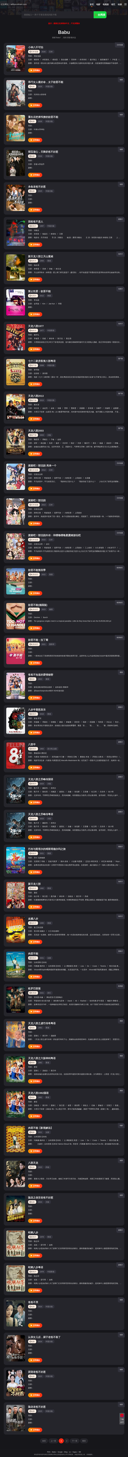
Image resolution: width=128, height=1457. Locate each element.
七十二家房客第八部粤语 (42, 361)
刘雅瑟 (53, 792)
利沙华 (117, 722)
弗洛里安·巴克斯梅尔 (54, 997)
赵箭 (59, 439)
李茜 (60, 304)
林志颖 (43, 443)
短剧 (121, 80)
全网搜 (100, 14)
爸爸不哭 (33, 1302)
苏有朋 (90, 408)
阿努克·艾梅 (72, 757)
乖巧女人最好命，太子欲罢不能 (45, 82)
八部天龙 (33, 1162)
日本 (51, 52)
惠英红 (61, 792)
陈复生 (117, 1105)
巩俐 (44, 269)
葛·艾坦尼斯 (38, 927)
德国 (51, 609)
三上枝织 (88, 548)
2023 (44, 609)
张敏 (50, 269)
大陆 (49, 435)
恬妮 (44, 338)
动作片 (120, 254)
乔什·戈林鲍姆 (39, 858)
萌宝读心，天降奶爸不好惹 (43, 151)
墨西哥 (51, 644)
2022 (44, 574)
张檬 (59, 408)
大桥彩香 (68, 478)
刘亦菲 (65, 443)
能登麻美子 (104, 60)
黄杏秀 (77, 1105)
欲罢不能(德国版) (37, 605)
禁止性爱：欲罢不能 (39, 291)
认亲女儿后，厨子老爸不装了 (44, 1337)
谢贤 (69, 1105)
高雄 (86, 896)
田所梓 (73, 60)
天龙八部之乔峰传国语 (40, 779)
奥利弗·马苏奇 (58, 1001)
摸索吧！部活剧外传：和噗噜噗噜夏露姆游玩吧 (54, 535)
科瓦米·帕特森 (106, 861)
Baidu (54, 1452)
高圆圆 (82, 408)
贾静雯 (73, 408)
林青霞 (36, 269)
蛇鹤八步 (33, 1232)
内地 (47, 1167)
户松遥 (114, 60)
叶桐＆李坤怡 (39, 129)
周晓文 (45, 439)
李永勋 (36, 300)
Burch (45, 617)
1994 (42, 261)
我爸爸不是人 (35, 221)
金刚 (50, 1245)
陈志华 (36, 1241)
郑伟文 (53, 788)
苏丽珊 (92, 722)
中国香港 (50, 330)
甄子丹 (36, 788)
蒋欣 (94, 443)
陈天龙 (60, 338)
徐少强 (36, 896)
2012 (42, 296)
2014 (44, 470)
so (70, 1452)
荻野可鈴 (57, 478)
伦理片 (120, 289)
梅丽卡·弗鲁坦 (112, 1001)
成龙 (35, 1245)
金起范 (45, 408)
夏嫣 (61, 722)
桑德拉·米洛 (84, 757)
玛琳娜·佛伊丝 (39, 966)
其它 (49, 993)
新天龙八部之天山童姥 (40, 256)
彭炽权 (36, 373)
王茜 (61, 234)
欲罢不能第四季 (37, 570)
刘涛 (79, 443)
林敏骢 (68, 722)
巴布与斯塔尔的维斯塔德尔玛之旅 (47, 849)
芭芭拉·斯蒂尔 (112, 757)
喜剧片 (120, 846)
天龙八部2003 (36, 430)
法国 (49, 958)
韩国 (49, 296)
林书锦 (36, 370)
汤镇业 (70, 896)
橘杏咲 (36, 60)
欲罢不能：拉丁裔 (38, 640)
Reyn (118, 861)
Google (60, 1452)
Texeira (103, 966)
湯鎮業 (53, 1036)
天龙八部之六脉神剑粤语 (42, 1058)
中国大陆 (49, 86)
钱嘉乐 (45, 234)
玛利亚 (100, 722)
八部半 (32, 744)
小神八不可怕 (35, 47)
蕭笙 (35, 893)
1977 (42, 330)
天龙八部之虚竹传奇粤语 (42, 1023)
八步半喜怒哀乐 (37, 709)
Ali (76, 1001)
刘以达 (109, 722)
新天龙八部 (34, 884)
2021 (44, 644)
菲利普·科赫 (38, 997)
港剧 (121, 1021)
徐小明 (111, 792)
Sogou (74, 1452)
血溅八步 (33, 918)
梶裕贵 (55, 60)
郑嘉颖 (36, 722)
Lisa (82, 966)
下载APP (122, 1420)
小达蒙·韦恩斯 (76, 861)
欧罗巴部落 (34, 988)
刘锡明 (107, 408)
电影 (121, 1125)
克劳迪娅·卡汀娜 (58, 757)
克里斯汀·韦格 (39, 861)
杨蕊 (101, 443)
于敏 (52, 439)
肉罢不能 (33, 953)
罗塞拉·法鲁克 (97, 757)
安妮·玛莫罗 (52, 861)
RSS (48, 1452)
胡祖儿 (85, 1105)
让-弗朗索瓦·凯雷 (70, 966)
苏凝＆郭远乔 (39, 164)
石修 (93, 1105)
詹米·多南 (64, 861)
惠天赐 (53, 896)
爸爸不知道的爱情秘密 (40, 674)
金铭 (52, 408)
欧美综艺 (120, 568)
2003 (42, 435)
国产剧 (120, 358)
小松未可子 (111, 548)
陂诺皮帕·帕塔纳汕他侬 (43, 687)
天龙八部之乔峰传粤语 (40, 814)
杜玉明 (94, 792)
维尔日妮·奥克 (114, 966)
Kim (43, 304)
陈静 (84, 722)
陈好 (72, 443)
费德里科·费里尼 (40, 753)
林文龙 (58, 269)
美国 (51, 574)
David (70, 1001)
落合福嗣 (64, 60)
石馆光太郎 (38, 474)
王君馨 (85, 792)
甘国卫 (109, 1105)
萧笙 (35, 1067)
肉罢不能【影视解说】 (40, 1128)
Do (88, 966)
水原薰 (87, 478)
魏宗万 (87, 443)
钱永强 (36, 265)
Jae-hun (51, 304)
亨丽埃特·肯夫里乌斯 (42, 1001)
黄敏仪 (100, 1105)
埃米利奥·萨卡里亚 (97, 1001)
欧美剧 (120, 986)
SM (80, 1452)
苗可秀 (43, 1245)
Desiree (37, 617)
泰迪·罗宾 (37, 718)
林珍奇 (51, 338)
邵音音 (77, 722)
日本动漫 (120, 45)
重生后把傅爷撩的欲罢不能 (43, 117)
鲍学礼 (36, 335)
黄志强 (68, 338)
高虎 (50, 443)
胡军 (35, 443)
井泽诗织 (83, 60)
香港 (49, 261)
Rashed (83, 1001)
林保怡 (53, 234)
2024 (40, 1202)
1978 (42, 1237)
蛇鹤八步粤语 (35, 1267)
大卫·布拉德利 (53, 931)
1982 (42, 888)
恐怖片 (120, 951)
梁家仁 (36, 1036)
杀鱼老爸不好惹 (37, 186)
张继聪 (53, 722)
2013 (42, 400)
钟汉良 (36, 408)
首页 (44, 1441)
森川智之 (93, 60)
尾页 (84, 1441)
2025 (40, 191)
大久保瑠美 (99, 548)
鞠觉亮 (36, 439)
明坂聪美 (47, 478)
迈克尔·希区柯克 (91, 861)
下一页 (74, 1441)
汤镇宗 (109, 443)
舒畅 (116, 443)
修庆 (57, 443)
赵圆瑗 (115, 408)
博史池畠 (37, 56)
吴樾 (69, 792)
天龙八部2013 (36, 396)
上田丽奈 (78, 478)
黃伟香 (45, 373)
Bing (65, 1452)
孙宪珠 (36, 234)
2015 (44, 540)
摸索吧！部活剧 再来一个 (42, 465)
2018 (42, 714)
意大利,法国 (52, 749)
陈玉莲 (45, 896)
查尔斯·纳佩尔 (39, 931)
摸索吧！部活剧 (37, 500)
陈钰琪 (45, 792)
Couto (94, 966)
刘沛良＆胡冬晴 (40, 94)
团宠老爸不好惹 (37, 1372)
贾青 (66, 408)
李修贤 (36, 338)
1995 (42, 923)
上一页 (53, 1441)
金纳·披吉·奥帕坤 (61, 687)
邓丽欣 (45, 722)
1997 (42, 226)
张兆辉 (77, 792)
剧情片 (120, 219)
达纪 (47, 544)
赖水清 (36, 405)
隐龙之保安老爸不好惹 (40, 1197)
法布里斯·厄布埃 (40, 962)
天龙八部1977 (36, 326)
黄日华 (78, 896)
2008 (42, 365)
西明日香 (37, 478)
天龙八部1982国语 (38, 1093)
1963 (42, 749)
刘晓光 (36, 230)
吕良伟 (102, 792)
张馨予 (99, 408)
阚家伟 (45, 788)
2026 (44, 52)
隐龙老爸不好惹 (37, 1406)
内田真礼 (45, 60)
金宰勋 (36, 304)
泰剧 (121, 672)
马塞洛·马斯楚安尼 (41, 757)
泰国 (47, 679)
